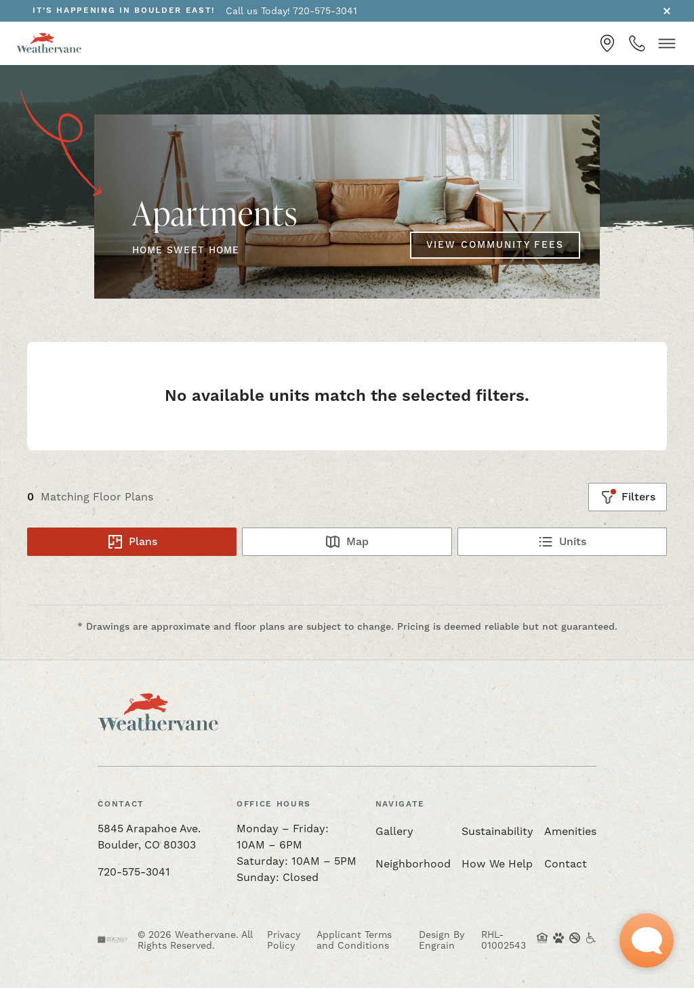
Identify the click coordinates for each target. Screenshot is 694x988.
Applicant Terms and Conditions (354, 940)
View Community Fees (495, 245)
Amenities (570, 831)
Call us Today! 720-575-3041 (291, 10)
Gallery (394, 831)
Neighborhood (413, 863)
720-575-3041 (134, 871)
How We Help (497, 863)
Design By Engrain (441, 940)
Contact (565, 863)
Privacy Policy (283, 940)
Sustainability (497, 831)
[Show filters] (627, 497)
